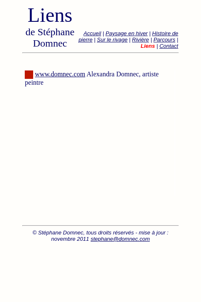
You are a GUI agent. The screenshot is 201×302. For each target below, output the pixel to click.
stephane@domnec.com (120, 239)
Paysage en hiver (126, 33)
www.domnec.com (60, 74)
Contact (168, 46)
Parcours (164, 39)
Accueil (92, 33)
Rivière (140, 39)
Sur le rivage (112, 39)
